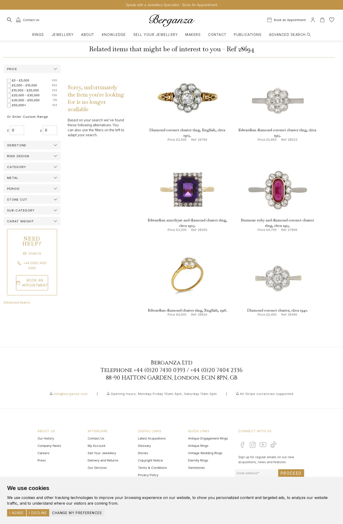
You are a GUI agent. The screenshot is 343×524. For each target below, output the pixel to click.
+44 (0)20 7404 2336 (216, 370)
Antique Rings (198, 446)
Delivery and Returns (103, 460)
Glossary (144, 446)
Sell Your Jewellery (155, 35)
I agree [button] (16, 513)
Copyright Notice (150, 460)
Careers (43, 453)
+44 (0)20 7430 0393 (159, 370)
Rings (38, 35)
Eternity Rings (198, 460)
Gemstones (196, 467)
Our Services (97, 467)
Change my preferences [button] (77, 513)
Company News (49, 446)
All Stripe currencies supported (266, 394)
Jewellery (63, 35)
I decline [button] (38, 513)
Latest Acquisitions (152, 438)
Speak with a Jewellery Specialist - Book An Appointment (171, 5)
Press (41, 460)
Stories (143, 453)
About (87, 35)
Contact (217, 35)
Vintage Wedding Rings (205, 453)
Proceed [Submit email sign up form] (291, 473)
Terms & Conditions (152, 467)
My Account (96, 446)
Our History (45, 438)
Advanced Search (17, 302)
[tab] (32, 69)
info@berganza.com (71, 394)
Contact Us (96, 438)
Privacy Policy (148, 475)
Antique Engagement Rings (208, 438)
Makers (193, 35)
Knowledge (114, 35)
